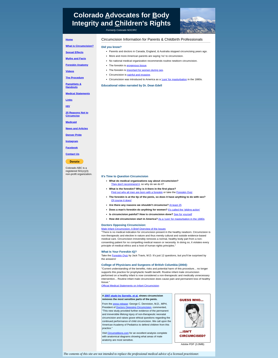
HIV (68, 106)
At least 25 (175, 205)
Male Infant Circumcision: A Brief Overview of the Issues (133, 228)
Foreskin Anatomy (77, 64)
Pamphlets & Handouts (73, 86)
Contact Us (72, 154)
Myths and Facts (76, 58)
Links (69, 99)
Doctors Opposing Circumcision (133, 307)
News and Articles (77, 128)
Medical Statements (78, 93)
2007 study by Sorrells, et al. (121, 295)
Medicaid (71, 122)
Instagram (72, 141)
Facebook (72, 147)
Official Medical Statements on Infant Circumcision (130, 285)
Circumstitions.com (118, 333)
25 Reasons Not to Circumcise (77, 114)
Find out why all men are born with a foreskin (137, 192)
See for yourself (183, 214)
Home (69, 39)
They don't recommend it (125, 184)
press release (120, 303)
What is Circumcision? (80, 45)
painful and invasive (138, 74)
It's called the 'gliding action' (184, 209)
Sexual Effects (74, 52)
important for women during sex (145, 70)
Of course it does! (121, 200)
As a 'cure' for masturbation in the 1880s (181, 218)
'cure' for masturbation (174, 79)
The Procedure (75, 77)
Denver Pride (74, 134)
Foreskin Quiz (184, 192)
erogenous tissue (136, 65)
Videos (70, 71)
